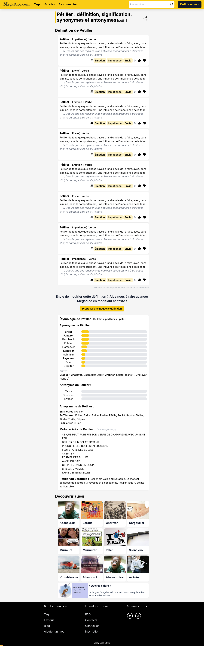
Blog (47, 622)
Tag (46, 610)
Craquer (65, 372)
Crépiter (69, 363)
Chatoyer (76, 372)
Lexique (49, 616)
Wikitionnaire (142, 287)
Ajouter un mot (54, 627)
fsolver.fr (110, 427)
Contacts (91, 616)
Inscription (92, 627)
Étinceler (68, 348)
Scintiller (68, 352)
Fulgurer (69, 333)
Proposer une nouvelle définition (102, 306)
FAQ (88, 610)
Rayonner (68, 355)
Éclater (68, 340)
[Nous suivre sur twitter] (130, 612)
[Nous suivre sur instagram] (138, 612)
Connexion (92, 622)
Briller (68, 329)
